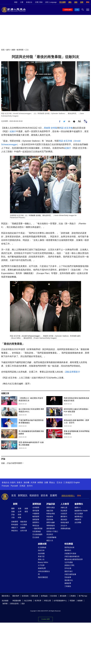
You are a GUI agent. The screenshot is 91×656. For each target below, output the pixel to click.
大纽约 (13, 482)
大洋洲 (33, 482)
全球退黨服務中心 (60, 601)
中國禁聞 (35, 513)
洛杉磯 (26, 482)
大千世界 (41, 565)
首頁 (3, 50)
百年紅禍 (67, 568)
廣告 (69, 2)
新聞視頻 (36, 504)
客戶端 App (83, 596)
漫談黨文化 (68, 580)
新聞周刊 (35, 522)
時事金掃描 (50, 513)
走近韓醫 (78, 522)
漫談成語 (64, 519)
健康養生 (79, 504)
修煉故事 (67, 583)
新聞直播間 (68, 10)
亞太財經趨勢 (37, 534)
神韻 (15, 2)
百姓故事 (67, 577)
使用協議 (44, 596)
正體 (36, 2)
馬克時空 (49, 534)
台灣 (19, 511)
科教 (19, 517)
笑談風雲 (64, 511)
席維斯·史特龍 (50, 128)
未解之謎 (64, 507)
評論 (13, 514)
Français (5, 486)
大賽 (21, 2)
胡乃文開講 (79, 513)
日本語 (22, 486)
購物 (87, 2)
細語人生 (49, 540)
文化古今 (64, 525)
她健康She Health (81, 511)
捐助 (75, 2)
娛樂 (13, 50)
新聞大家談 (50, 507)
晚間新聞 (35, 516)
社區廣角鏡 (36, 531)
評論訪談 (50, 504)
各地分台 (29, 2)
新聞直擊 (35, 519)
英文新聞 (62, 2)
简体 (41, 2)
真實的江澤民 (69, 565)
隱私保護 (34, 596)
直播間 (53, 495)
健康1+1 (78, 507)
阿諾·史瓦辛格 (66, 128)
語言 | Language (51, 2)
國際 (13, 508)
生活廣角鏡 (42, 547)
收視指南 (25, 596)
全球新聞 (35, 507)
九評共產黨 (68, 562)
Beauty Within (43, 562)
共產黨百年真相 (70, 553)
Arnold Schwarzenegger (31, 336)
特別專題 (68, 544)
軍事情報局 (50, 525)
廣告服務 (63, 596)
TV (77, 10)
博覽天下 (14, 528)
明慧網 (72, 601)
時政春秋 (49, 516)
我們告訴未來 (69, 547)
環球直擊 (35, 511)
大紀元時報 (28, 601)
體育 (26, 511)
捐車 (81, 2)
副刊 (8, 50)
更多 (23, 603)
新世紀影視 (14, 603)
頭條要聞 (14, 522)
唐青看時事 (50, 528)
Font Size (79, 121)
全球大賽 (23, 531)
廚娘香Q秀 (42, 568)
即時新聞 (14, 525)
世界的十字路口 (52, 531)
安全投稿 (53, 596)
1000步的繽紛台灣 (44, 572)
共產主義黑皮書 (70, 574)
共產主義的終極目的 (71, 556)
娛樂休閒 (42, 544)
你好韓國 (41, 553)
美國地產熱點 (66, 528)
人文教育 (65, 504)
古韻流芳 (64, 513)
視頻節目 (34, 495)
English (77, 482)
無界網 (4, 603)
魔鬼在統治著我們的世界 (73, 559)
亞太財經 (35, 537)
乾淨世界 (38, 601)
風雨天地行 (68, 571)
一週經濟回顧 (37, 528)
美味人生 (41, 559)
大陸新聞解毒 (51, 537)
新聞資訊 (22, 495)
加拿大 (19, 482)
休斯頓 (40, 482)
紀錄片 (13, 131)
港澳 (19, 508)
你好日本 (41, 550)
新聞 (15, 504)
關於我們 (15, 596)
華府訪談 (35, 525)
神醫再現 (78, 519)
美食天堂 (41, 556)
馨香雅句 (64, 516)
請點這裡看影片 (72, 372)
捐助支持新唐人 (68, 496)
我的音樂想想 (43, 577)
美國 (13, 511)
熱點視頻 (23, 522)
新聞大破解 (50, 522)
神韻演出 (14, 531)
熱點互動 (49, 511)
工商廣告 (67, 586)
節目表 (44, 495)
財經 (19, 514)
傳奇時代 (67, 550)
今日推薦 (23, 525)
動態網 (79, 601)
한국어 (30, 486)
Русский (14, 486)
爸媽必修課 (65, 522)
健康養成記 (79, 516)
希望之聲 (47, 601)
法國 (46, 482)
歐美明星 (20, 50)
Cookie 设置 (45, 619)
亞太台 (59, 482)
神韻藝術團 (16, 601)
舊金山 (52, 482)
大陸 (13, 517)
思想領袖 (49, 519)
